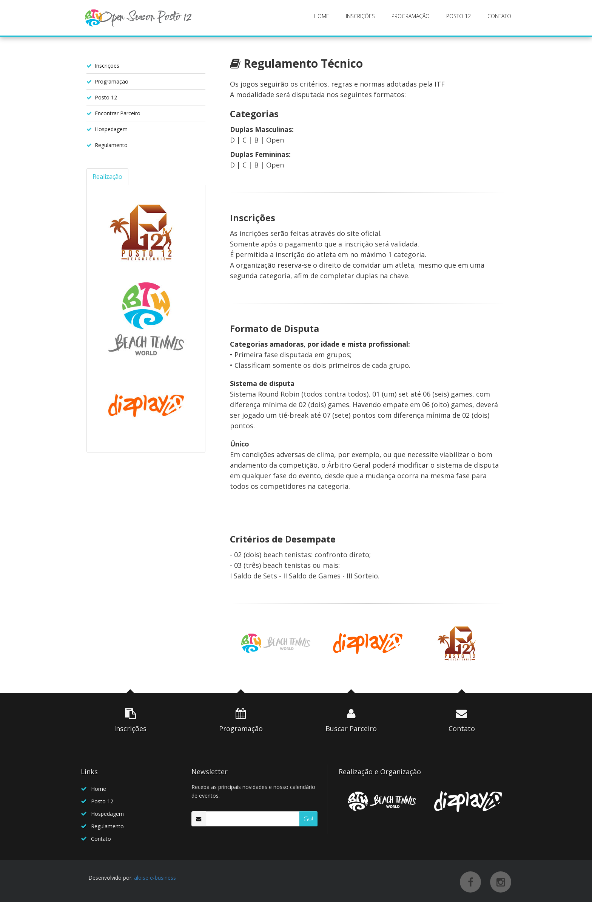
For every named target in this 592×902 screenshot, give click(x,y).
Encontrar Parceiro (117, 113)
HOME (321, 16)
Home (98, 788)
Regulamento (111, 145)
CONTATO (499, 16)
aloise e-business (155, 877)
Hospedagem (111, 129)
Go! (308, 819)
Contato (101, 838)
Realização (107, 176)
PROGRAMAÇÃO (411, 16)
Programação (111, 81)
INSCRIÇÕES (360, 16)
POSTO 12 (458, 16)
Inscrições (107, 65)
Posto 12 (106, 97)
